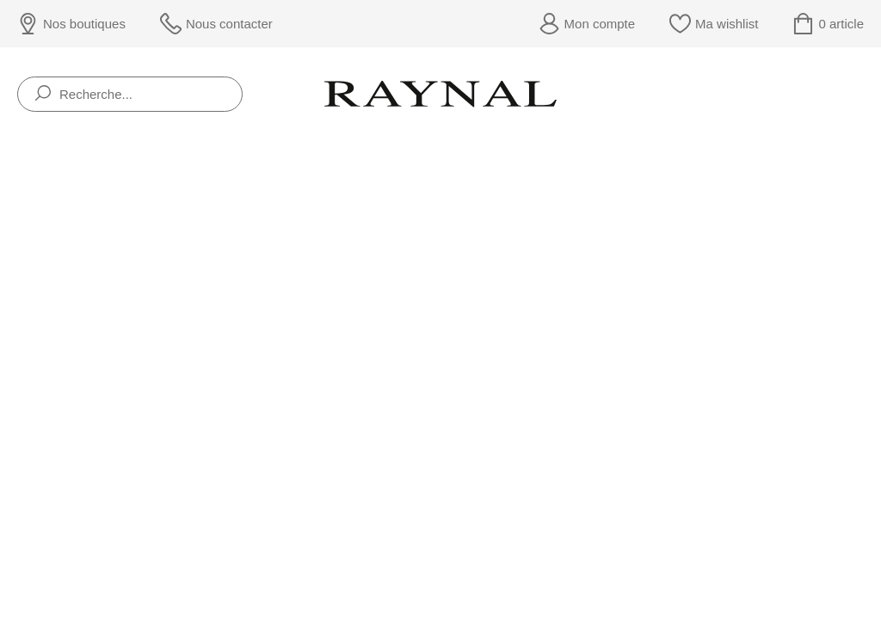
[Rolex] (861, 94)
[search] (43, 94)
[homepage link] (440, 94)
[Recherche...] (130, 94)
